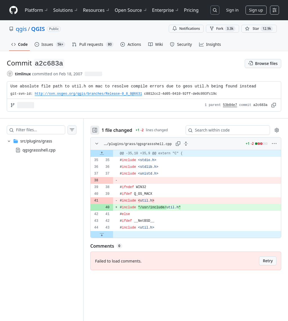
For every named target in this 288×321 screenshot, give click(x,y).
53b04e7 (230, 105)
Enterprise (165, 10)
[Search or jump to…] (215, 10)
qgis (21, 29)
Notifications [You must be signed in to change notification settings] (186, 28)
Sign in (232, 10)
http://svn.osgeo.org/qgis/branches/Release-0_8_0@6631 (88, 94)
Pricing (191, 10)
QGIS (38, 29)
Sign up (256, 10)
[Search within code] (225, 130)
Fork (222, 28)
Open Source (131, 10)
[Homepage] (13, 10)
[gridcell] (186, 153)
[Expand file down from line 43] (102, 234)
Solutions (65, 10)
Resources (96, 10)
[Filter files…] (40, 130)
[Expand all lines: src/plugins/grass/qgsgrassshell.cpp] (186, 144)
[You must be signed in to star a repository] (259, 29)
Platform (37, 10)
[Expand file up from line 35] (102, 153)
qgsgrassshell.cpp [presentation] (38, 150)
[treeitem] (41, 146)
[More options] (274, 143)
